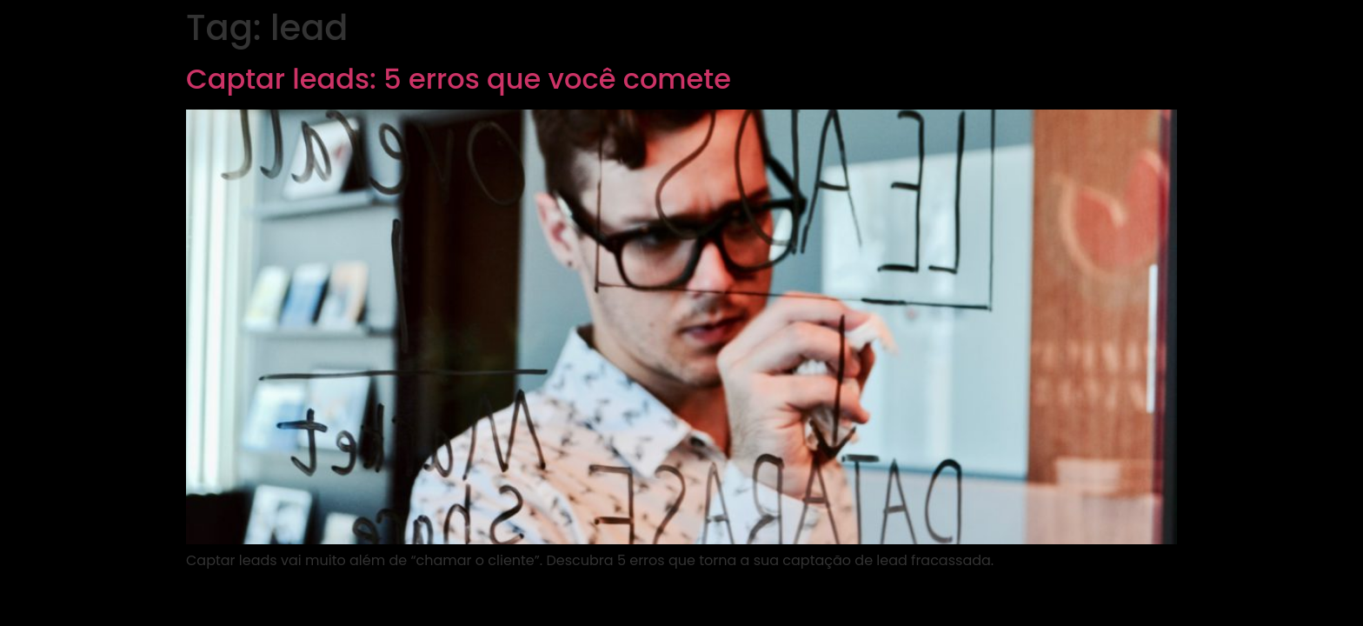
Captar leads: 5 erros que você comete (458, 78)
